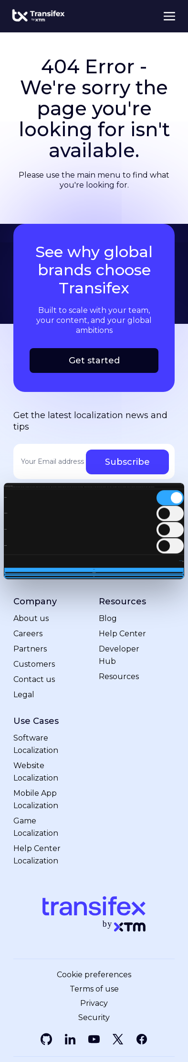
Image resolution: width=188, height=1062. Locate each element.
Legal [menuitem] (23, 694)
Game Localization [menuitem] (35, 826)
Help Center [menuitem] (122, 633)
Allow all (94, 569)
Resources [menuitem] (122, 601)
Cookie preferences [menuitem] (94, 974)
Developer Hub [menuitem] (119, 654)
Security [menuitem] (94, 1017)
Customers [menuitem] (34, 663)
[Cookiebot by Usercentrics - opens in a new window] (142, 483)
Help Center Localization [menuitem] (37, 854)
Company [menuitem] (35, 601)
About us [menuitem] (31, 617)
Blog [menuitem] (108, 617)
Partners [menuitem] (30, 648)
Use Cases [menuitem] (36, 721)
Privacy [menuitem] (94, 1003)
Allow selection (94, 572)
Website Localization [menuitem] (35, 771)
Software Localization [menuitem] (35, 743)
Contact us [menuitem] (34, 678)
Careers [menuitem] (27, 633)
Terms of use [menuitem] (94, 988)
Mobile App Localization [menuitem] (35, 799)
